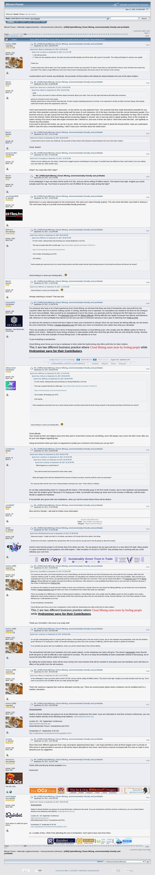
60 (17, 36)
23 (55, 34)
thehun (9, 44)
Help (17, 22)
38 (90, 34)
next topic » (147, 32)
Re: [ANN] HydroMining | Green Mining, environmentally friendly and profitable (68, 44)
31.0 (32, 18)
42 (99, 34)
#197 (147, 704)
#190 (147, 369)
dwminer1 (10, 759)
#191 (147, 450)
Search (23, 22)
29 (69, 34)
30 (72, 34)
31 (74, 34)
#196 (147, 671)
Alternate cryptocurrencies (28, 27)
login (26, 14)
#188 (147, 282)
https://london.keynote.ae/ (39, 724)
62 (21, 36)
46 (109, 34)
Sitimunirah (11, 368)
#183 (147, 133)
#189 (147, 303)
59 (14, 36)
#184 (147, 154)
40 (95, 34)
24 (58, 34)
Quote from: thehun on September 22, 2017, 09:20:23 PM (49, 138)
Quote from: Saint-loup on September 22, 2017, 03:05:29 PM (50, 87)
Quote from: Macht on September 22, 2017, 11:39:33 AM (49, 49)
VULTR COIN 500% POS (89, 520)
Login (30, 22)
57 (10, 36)
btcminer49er (11, 153)
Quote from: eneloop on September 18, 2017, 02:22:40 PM (54, 462)
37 (88, 34)
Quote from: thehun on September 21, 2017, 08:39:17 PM (49, 454)
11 (28, 34)
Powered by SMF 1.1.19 (64, 870)
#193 (147, 529)
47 (111, 34)
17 (42, 34)
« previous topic (139, 31)
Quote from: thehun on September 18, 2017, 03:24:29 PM (52, 460)
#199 (147, 760)
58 (12, 36)
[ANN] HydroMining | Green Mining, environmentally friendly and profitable (96, 27)
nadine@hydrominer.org (83, 716)
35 (83, 34)
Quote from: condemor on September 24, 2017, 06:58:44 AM (50, 634)
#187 (147, 231)
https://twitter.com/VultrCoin (92, 521)
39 (93, 34)
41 (97, 34)
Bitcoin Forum (10, 27)
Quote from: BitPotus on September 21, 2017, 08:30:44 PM (51, 238)
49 (116, 34)
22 (53, 34)
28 (67, 34)
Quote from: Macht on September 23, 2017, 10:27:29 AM (49, 675)
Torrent (36, 18)
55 (5, 36)
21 (51, 34)
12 (30, 34)
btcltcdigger (11, 796)
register (33, 14)
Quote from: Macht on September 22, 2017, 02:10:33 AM (50, 90)
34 (81, 34)
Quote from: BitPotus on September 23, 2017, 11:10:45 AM (49, 287)
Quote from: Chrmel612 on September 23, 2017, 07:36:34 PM (50, 571)
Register (36, 22)
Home (11, 22)
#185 (147, 177)
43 (102, 34)
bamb (8, 528)
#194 (147, 567)
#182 (147, 83)
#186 (147, 197)
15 (37, 34)
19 (46, 34)
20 (49, 34)
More (43, 22)
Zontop (9, 739)
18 (44, 34)
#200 (147, 797)
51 (120, 34)
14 (35, 34)
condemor (10, 449)
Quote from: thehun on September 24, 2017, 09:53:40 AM (49, 802)
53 (125, 34)
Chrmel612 (10, 302)
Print (147, 36)
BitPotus (9, 230)
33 (79, 34)
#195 (147, 630)
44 (104, 34)
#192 (147, 506)
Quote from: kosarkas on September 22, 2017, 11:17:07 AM (51, 52)
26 (62, 34)
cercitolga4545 (12, 196)
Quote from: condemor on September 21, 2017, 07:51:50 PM (52, 457)
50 (118, 34)
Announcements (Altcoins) (51, 27)
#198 (147, 740)
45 (106, 34)
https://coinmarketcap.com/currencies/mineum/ (49, 249)
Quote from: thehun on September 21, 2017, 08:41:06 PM (49, 235)
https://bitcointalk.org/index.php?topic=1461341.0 (78, 245)
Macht (8, 82)
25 (60, 34)
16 (39, 34)
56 (7, 36)
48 (113, 34)
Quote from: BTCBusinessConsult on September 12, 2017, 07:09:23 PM (54, 533)
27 (65, 34)
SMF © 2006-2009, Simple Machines (86, 870)
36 (86, 34)
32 (76, 34)
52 (122, 34)
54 (127, 34)
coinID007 (10, 505)
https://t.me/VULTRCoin (93, 523)
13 (32, 34)
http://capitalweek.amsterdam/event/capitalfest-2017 (50, 733)
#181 (147, 45)
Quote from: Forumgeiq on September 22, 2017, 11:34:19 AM (50, 158)
